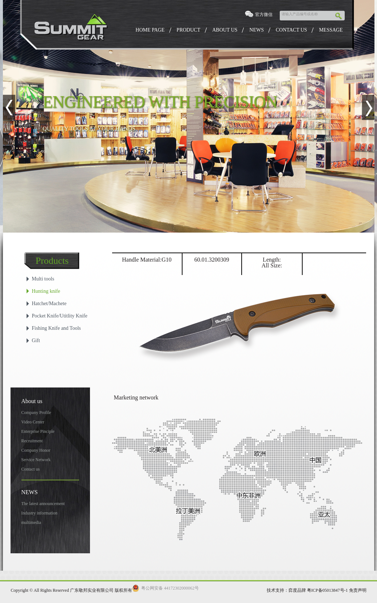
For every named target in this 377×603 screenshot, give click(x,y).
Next (368, 107)
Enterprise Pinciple (38, 431)
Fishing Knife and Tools (56, 328)
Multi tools (43, 279)
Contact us (30, 469)
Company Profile (36, 412)
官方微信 (263, 14)
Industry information (39, 513)
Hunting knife (46, 291)
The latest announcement (43, 503)
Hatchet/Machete (49, 303)
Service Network (36, 459)
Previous (9, 107)
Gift (36, 340)
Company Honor (35, 450)
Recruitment (32, 440)
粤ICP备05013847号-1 (327, 590)
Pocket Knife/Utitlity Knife (59, 316)
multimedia (31, 522)
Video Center (33, 421)
